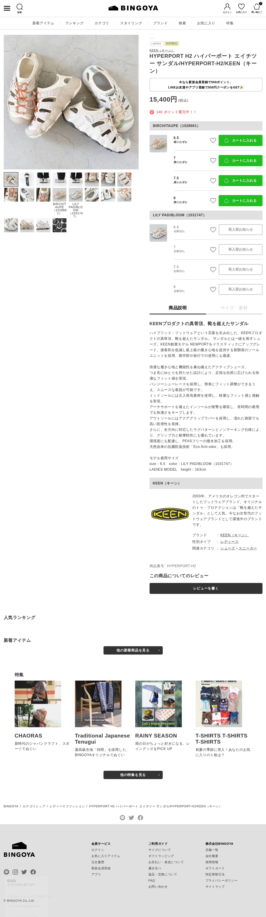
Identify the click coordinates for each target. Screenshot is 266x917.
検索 (182, 23)
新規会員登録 (101, 868)
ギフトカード (215, 868)
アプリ (96, 874)
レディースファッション (67, 806)
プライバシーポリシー (221, 880)
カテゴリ (102, 23)
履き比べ (154, 868)
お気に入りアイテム (105, 856)
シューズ (227, 548)
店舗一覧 (211, 850)
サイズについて (159, 850)
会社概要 (211, 856)
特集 (230, 23)
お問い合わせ (158, 886)
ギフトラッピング (161, 856)
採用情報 (211, 862)
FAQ (151, 880)
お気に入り (206, 23)
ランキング (74, 23)
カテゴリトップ (34, 806)
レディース (229, 542)
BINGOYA (11, 806)
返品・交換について (162, 874)
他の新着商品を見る (132, 650)
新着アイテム (43, 23)
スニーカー (248, 548)
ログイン (97, 850)
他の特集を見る (133, 775)
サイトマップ (215, 886)
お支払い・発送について (166, 862)
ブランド (160, 23)
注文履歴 (97, 862)
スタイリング (131, 23)
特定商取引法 (215, 874)
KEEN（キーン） (162, 50)
